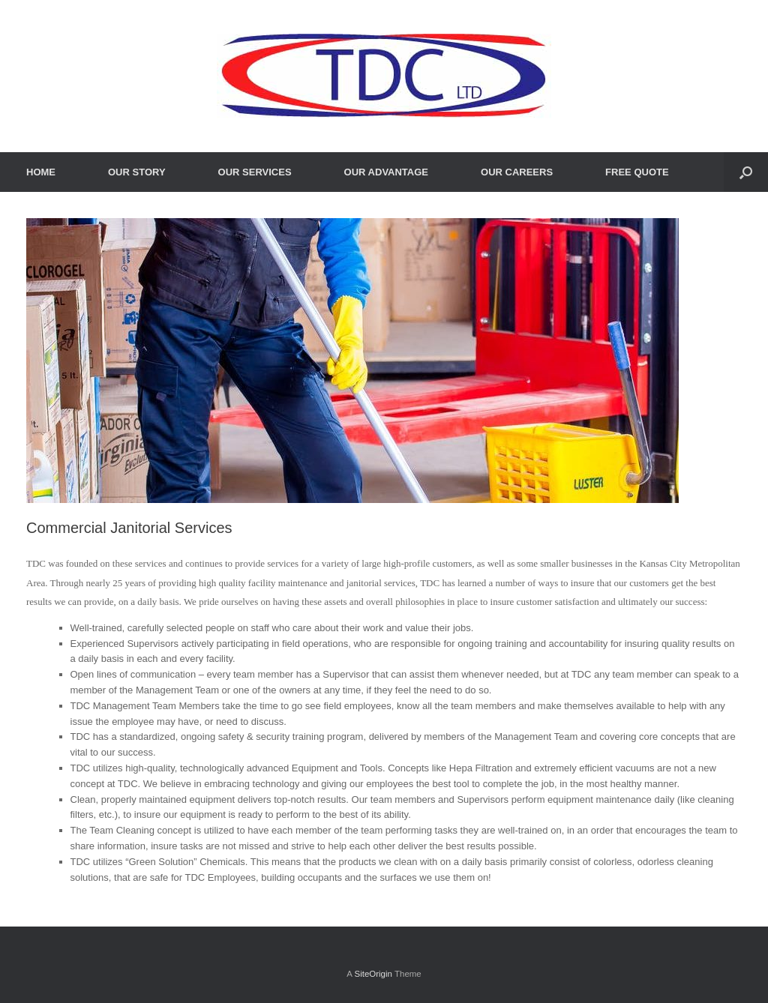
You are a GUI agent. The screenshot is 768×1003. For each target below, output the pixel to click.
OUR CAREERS (517, 172)
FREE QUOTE (637, 172)
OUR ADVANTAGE (386, 172)
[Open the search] (746, 172)
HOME (41, 172)
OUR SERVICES (255, 172)
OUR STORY (137, 172)
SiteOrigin (373, 973)
